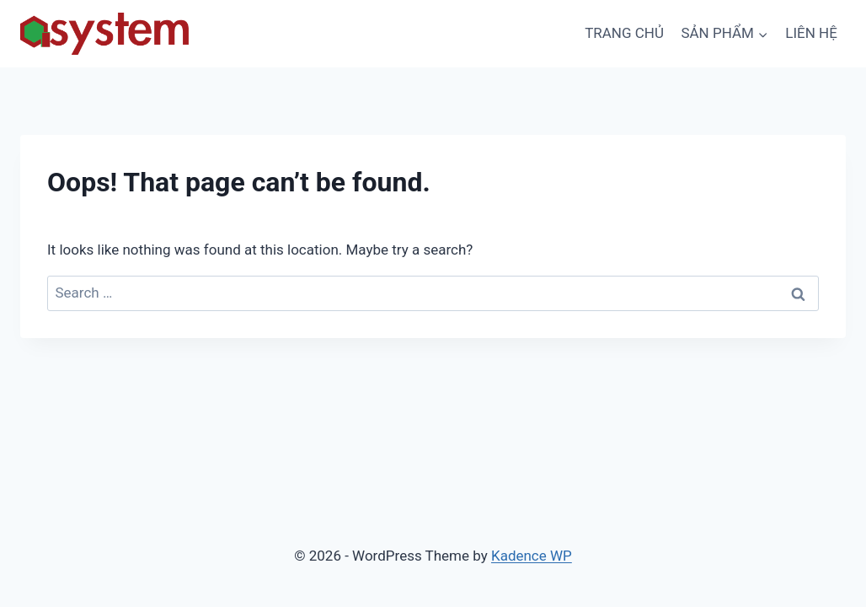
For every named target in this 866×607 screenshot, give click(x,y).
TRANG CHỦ (624, 32)
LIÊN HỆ (811, 32)
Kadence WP (531, 555)
